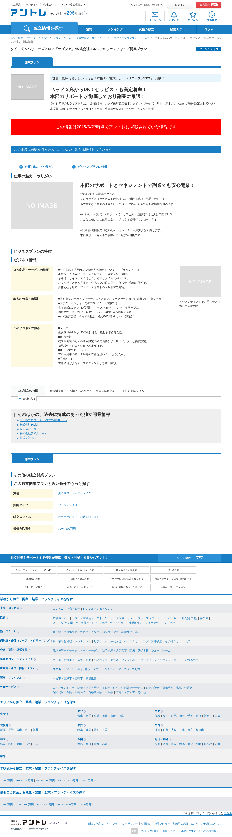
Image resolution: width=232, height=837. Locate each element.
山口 (35, 743)
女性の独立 (146, 29)
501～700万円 (24, 780)
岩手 (88, 715)
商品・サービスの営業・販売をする (173, 578)
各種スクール (129, 632)
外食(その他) (189, 618)
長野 (11, 729)
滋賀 (157, 729)
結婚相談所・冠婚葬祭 (159, 687)
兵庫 (182, 729)
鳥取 (2, 743)
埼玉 (182, 715)
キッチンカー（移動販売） (125, 622)
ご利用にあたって (211, 823)
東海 (80, 725)
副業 (89, 29)
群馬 (174, 715)
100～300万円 (25, 804)
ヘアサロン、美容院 (106, 659)
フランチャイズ (62, 37)
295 (71, 13)
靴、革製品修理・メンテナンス (72, 641)
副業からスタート (81, 390)
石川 (27, 729)
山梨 (217, 715)
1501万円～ (89, 780)
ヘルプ (132, 4)
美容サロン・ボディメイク (91, 37)
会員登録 (209, 4)
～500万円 (6, 780)
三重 (105, 729)
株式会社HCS (28, 437)
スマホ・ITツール (63, 669)
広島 (27, 743)
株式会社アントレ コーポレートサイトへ (30, 829)
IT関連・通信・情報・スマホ (17, 668)
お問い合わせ (162, 823)
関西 (157, 725)
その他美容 (191, 659)
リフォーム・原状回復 (107, 641)
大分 (190, 743)
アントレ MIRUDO (149, 831)
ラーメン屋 (117, 618)
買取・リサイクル (11, 677)
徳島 (80, 743)
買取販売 (91, 678)
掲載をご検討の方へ (97, 823)
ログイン (180, 4)
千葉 (190, 715)
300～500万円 (67, 528)
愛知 (96, 729)
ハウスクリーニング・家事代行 (143, 641)
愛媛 (96, 743)
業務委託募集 (33, 578)
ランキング (115, 29)
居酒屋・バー (61, 618)
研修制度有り (58, 390)
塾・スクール (8, 631)
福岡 (157, 743)
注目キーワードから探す (173, 587)
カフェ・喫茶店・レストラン (90, 618)
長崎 (174, 743)
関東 (157, 711)
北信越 (4, 725)
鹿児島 (208, 743)
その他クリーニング (177, 641)
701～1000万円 (45, 780)
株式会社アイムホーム (33, 433)
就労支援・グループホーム (154, 650)
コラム (208, 29)
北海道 (4, 714)
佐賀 (165, 743)
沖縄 (217, 743)
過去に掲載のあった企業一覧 (127, 587)
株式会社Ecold (29, 424)
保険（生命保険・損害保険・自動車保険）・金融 (83, 692)
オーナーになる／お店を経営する (78, 516)
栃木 (165, 715)
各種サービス (8, 686)
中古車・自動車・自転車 (68, 678)
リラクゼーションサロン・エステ (131, 37)
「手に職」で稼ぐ (33, 587)
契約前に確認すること (185, 823)
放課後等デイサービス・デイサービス (76, 650)
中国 (2, 739)
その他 (142, 692)
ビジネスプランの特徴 (92, 166)
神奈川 (208, 715)
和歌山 (200, 729)
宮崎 (198, 743)
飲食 (2, 617)
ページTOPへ (184, 557)
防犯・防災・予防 (88, 687)
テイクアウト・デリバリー (161, 622)
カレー (131, 618)
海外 (2, 756)
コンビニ (58, 608)
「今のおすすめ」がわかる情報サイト (199, 831)
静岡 (88, 729)
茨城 (157, 715)
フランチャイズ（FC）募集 (80, 569)
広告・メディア (125, 692)
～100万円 (6, 804)
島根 (11, 743)
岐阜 (80, 729)
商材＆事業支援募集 (126, 569)
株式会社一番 (28, 429)
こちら (228, 813)
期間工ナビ (169, 831)
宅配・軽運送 (184, 687)
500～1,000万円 (66, 804)
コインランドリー (64, 687)
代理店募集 (173, 569)
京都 (165, 729)
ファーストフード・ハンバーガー (158, 618)
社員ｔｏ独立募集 (80, 578)
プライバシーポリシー (125, 823)
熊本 (182, 743)
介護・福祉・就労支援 (13, 649)
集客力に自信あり (107, 390)
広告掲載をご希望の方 (150, 4)
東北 (80, 711)
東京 (198, 715)
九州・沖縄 (161, 739)
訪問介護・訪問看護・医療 (118, 650)
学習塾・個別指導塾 (65, 632)
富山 (19, 729)
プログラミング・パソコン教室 (99, 632)
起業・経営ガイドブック (80, 587)
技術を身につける (133, 390)
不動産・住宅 (110, 687)
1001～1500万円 (68, 780)
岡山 (19, 743)
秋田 (105, 715)
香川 (88, 743)
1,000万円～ (86, 804)
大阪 (174, 729)
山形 (113, 715)
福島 (121, 715)
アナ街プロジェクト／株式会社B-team (43, 420)
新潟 (2, 729)
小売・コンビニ (9, 607)
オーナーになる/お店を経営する (126, 578)
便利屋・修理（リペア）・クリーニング (24, 640)
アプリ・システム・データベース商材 (116, 669)
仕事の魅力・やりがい (39, 166)
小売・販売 (73, 608)
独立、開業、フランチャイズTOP (29, 37)
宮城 (96, 715)
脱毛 (88, 659)
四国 (80, 739)
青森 (80, 715)
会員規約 (146, 823)
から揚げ (101, 622)
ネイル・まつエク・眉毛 (68, 659)
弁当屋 (204, 618)
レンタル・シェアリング (98, 608)
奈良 (190, 729)
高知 (105, 743)
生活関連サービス (132, 687)
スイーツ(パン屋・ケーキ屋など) (73, 622)
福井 (35, 729)
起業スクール (179, 29)
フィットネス (129, 659)
